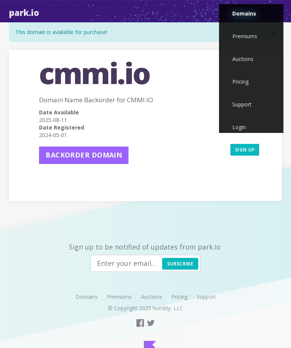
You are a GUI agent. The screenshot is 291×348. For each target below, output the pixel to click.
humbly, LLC (168, 308)
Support (242, 104)
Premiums (244, 36)
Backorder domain (83, 154)
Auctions (242, 58)
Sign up (245, 150)
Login (239, 127)
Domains (244, 13)
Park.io (24, 12)
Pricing (240, 81)
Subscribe (180, 264)
